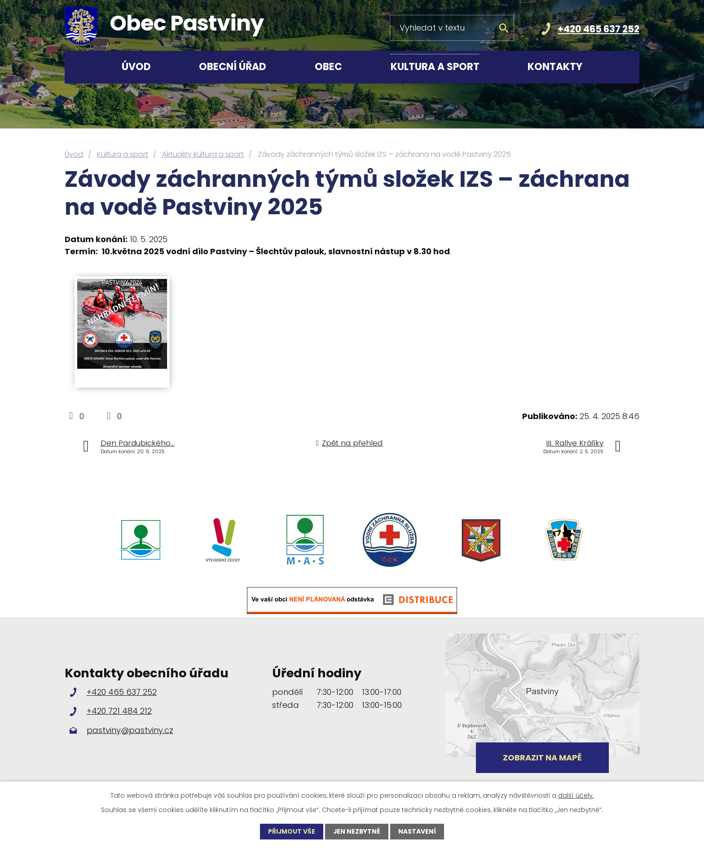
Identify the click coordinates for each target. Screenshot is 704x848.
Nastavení (418, 831)
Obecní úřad (232, 67)
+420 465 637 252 (598, 28)
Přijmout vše (291, 831)
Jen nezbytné (357, 831)
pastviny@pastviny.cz (130, 730)
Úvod (136, 67)
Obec (328, 67)
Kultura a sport (435, 67)
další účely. (576, 795)
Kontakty (555, 67)
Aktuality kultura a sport (203, 154)
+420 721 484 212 (119, 710)
